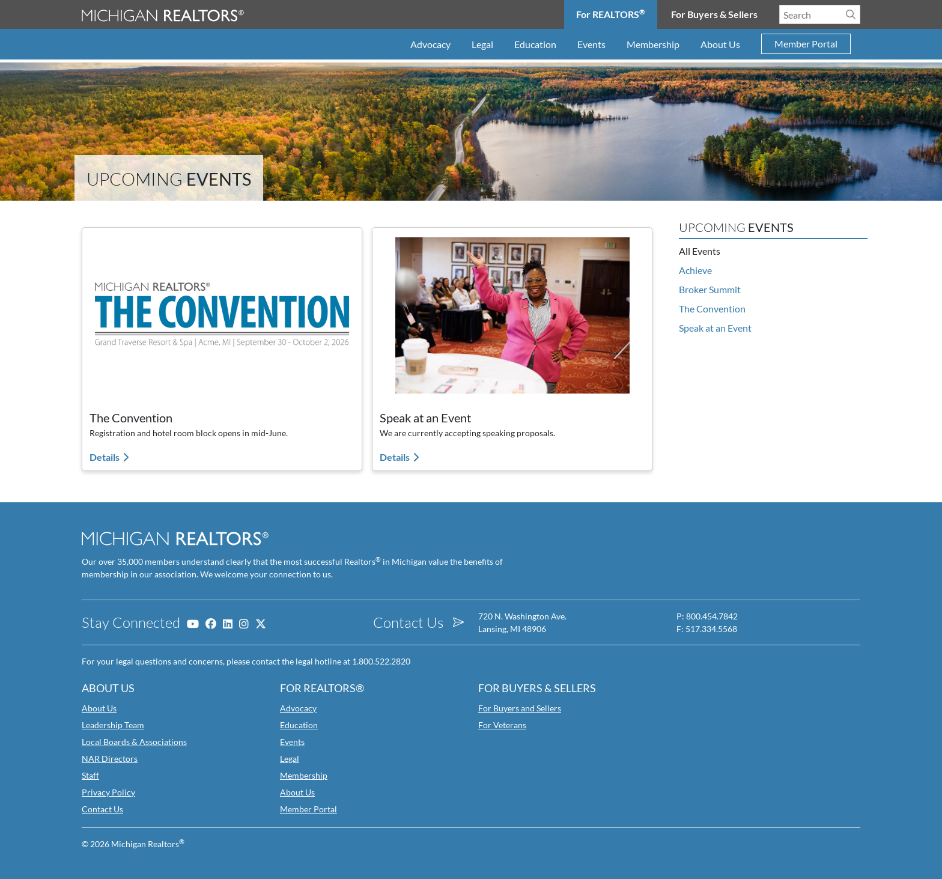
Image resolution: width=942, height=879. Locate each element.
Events (591, 44)
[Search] (850, 14)
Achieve (695, 270)
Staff (90, 775)
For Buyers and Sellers (519, 708)
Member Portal (805, 44)
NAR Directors (110, 758)
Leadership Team (113, 725)
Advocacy (430, 44)
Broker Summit (710, 289)
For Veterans (502, 725)
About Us (720, 44)
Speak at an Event (715, 327)
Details (105, 457)
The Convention (712, 308)
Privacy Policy (108, 792)
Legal (482, 44)
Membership (653, 44)
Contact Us (102, 809)
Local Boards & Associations (134, 742)
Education (535, 44)
